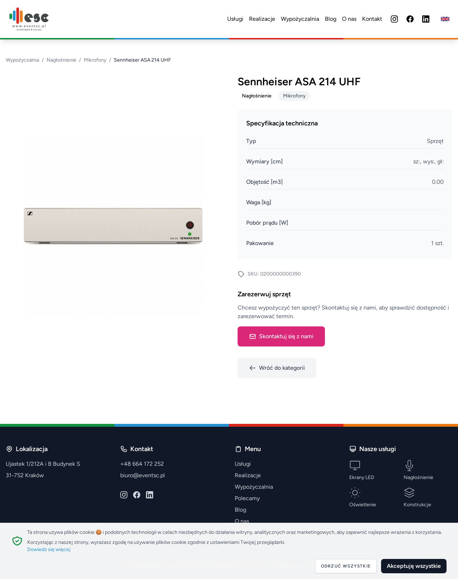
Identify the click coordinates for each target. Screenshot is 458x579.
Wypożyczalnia (300, 18)
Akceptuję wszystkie (414, 566)
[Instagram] (394, 19)
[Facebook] (410, 19)
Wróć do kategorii (277, 368)
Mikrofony (95, 60)
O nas (349, 18)
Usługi (235, 18)
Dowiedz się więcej (48, 549)
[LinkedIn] (425, 19)
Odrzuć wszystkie (346, 566)
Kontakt (372, 18)
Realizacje (262, 18)
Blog (330, 18)
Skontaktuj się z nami (281, 336)
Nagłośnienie (61, 60)
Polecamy (247, 498)
